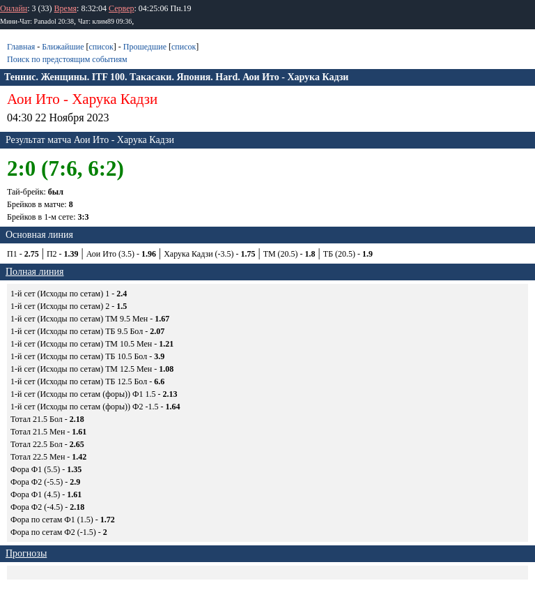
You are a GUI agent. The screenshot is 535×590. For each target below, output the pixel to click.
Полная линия (34, 271)
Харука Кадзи (114, 99)
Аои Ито (33, 99)
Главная (21, 47)
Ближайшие (63, 47)
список (100, 47)
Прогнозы (26, 553)
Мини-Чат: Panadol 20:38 (37, 21)
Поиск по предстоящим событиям (67, 59)
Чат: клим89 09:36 (105, 21)
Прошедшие (144, 47)
